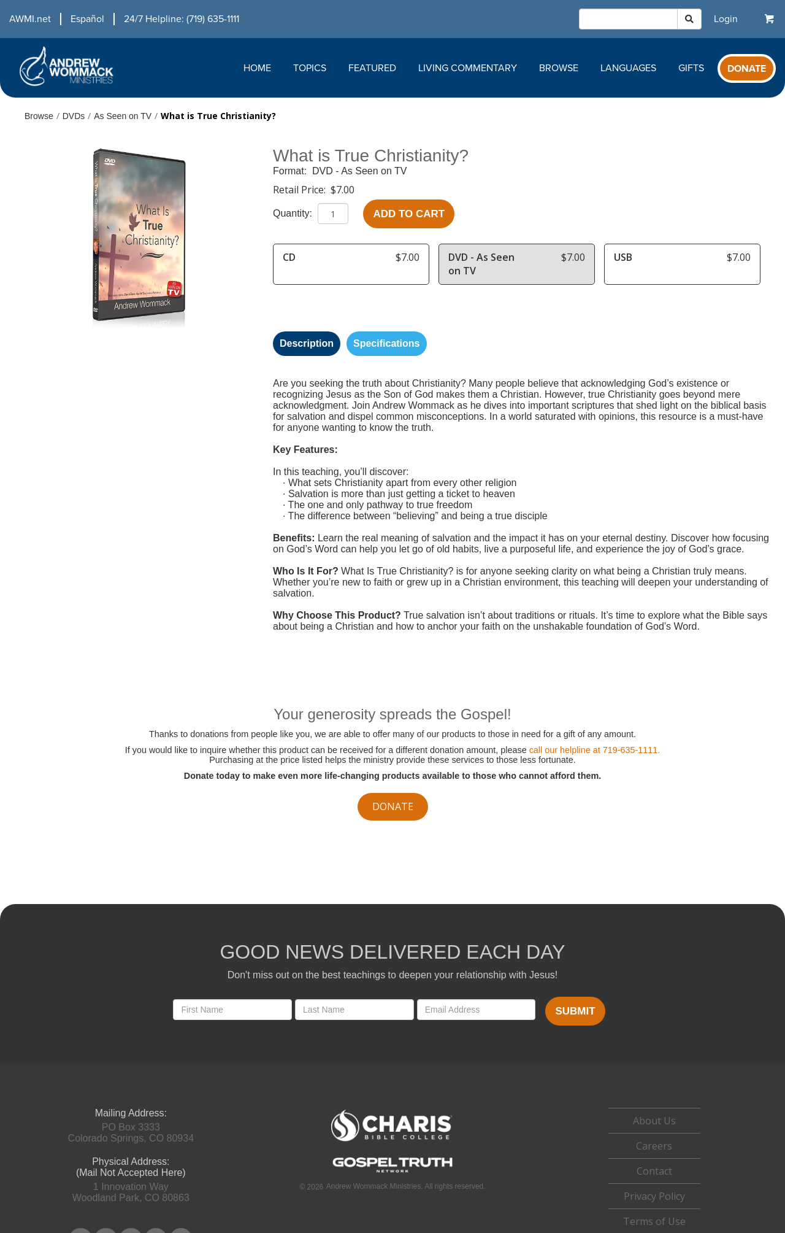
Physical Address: (130, 1161)
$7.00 (342, 189)
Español (87, 19)
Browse (558, 68)
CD (289, 257)
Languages (628, 68)
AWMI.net (30, 19)
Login (726, 19)
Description (307, 343)
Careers (654, 1146)
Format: (291, 171)
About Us (654, 1121)
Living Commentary (467, 68)
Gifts (691, 68)
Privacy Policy (654, 1196)
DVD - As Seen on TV (359, 171)
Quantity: (294, 213)
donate (392, 806)
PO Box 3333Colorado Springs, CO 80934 (131, 1132)
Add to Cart (409, 214)
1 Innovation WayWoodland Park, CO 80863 (131, 1192)
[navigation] (119, 19)
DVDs (74, 116)
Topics (309, 68)
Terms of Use (654, 1221)
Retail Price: (300, 189)
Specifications (386, 343)
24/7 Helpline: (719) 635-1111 (181, 19)
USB (623, 257)
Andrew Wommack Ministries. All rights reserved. (406, 1186)
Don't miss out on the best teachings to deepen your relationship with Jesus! (392, 975)
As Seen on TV (122, 116)
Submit (575, 1011)
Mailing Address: (131, 1113)
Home (257, 68)
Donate (746, 69)
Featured (372, 68)
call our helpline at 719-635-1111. (595, 750)
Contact (654, 1171)
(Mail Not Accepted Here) (131, 1172)
